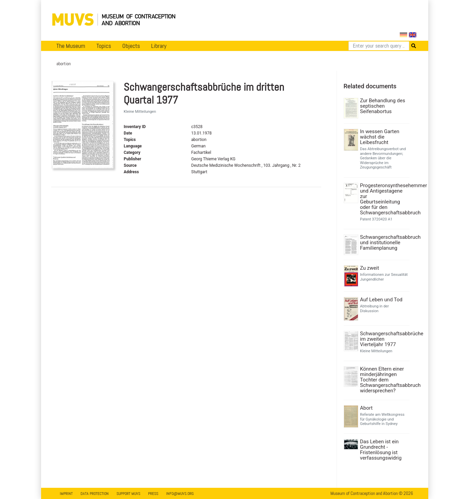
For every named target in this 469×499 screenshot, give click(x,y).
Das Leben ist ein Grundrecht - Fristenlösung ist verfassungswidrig (380, 450)
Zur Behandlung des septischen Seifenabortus (382, 106)
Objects (131, 46)
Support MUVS (128, 493)
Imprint (66, 493)
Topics (103, 46)
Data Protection (94, 493)
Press (153, 493)
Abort (366, 408)
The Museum (70, 46)
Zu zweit (369, 268)
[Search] (378, 45)
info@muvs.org (180, 493)
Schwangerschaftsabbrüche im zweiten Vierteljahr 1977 (384, 339)
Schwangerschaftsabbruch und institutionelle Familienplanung (384, 242)
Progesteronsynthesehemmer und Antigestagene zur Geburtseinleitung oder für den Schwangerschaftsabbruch (384, 199)
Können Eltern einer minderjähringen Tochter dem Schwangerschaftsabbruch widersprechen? (384, 379)
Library (158, 46)
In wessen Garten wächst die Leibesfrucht (379, 137)
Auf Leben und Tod (381, 299)
